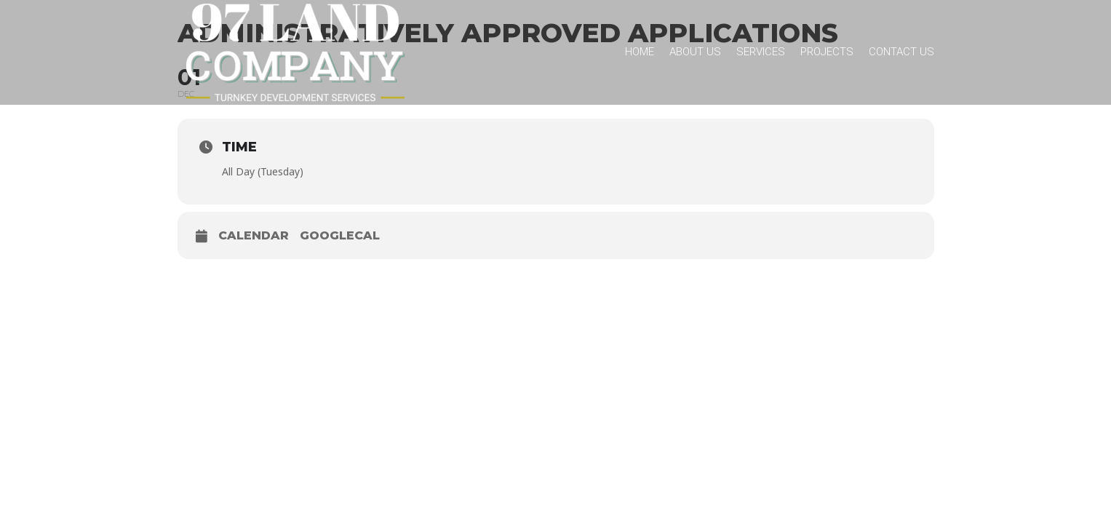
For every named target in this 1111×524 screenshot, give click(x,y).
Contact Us (901, 51)
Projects (826, 51)
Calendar (253, 235)
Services (760, 51)
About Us (695, 51)
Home (639, 51)
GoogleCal (340, 235)
